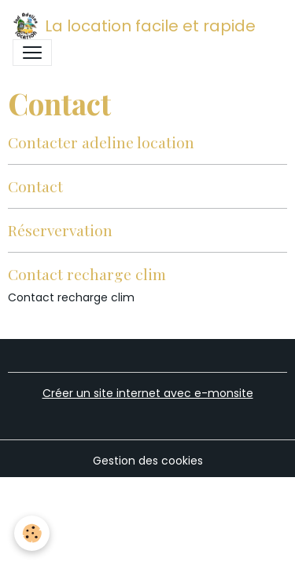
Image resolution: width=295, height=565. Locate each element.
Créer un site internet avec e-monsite (147, 393)
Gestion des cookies (148, 460)
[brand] (134, 26)
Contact (35, 186)
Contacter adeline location (101, 142)
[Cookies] (32, 533)
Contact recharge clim (87, 274)
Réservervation (60, 230)
